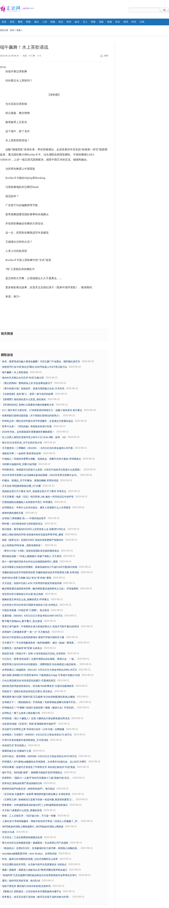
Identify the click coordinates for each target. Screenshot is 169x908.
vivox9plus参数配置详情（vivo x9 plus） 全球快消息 (29, 853)
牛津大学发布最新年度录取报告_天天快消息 (25, 740)
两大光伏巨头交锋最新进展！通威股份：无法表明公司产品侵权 (35, 842)
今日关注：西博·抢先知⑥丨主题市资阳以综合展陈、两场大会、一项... (39, 659)
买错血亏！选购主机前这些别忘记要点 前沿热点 (27, 691)
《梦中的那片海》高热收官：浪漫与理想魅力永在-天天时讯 (33, 388)
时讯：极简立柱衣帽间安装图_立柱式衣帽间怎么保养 (30, 859)
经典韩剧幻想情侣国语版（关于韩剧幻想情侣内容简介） (31, 415)
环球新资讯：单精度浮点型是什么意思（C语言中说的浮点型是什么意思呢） (42, 469)
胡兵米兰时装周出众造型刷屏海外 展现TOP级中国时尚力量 (33, 637)
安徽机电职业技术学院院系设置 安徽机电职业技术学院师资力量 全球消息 (40, 572)
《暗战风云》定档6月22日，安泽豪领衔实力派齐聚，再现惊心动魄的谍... (40, 848)
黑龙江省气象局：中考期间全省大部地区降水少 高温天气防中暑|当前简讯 (40, 626)
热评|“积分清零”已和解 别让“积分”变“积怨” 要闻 (26, 577)
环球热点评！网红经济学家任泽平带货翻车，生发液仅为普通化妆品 (37, 421)
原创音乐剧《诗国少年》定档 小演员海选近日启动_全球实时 (34, 653)
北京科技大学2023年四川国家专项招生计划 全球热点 (30, 604)
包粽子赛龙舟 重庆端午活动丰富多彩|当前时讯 (26, 886)
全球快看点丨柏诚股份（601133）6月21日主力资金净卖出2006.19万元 (39, 669)
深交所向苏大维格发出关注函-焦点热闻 (22, 594)
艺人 (85, 22)
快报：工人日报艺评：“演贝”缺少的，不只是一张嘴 (29, 815)
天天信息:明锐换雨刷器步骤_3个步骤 (21, 486)
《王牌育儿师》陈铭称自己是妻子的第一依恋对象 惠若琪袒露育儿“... (38, 799)
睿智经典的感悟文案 (12, 513)
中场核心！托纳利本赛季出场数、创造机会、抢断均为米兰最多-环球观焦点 (41, 458)
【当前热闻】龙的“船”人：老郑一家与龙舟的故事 (27, 394)
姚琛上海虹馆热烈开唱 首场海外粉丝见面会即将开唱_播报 (32, 534)
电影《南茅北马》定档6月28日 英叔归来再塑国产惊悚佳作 (32, 540)
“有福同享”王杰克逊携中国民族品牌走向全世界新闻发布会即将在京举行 (39, 875)
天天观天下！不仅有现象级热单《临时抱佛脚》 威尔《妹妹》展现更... (39, 642)
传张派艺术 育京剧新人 (14, 745)
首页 (4, 22)
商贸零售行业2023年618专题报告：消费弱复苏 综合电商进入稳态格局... (40, 664)
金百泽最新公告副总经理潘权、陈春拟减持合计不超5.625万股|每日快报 (39, 567)
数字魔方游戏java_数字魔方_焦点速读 (22, 621)
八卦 (44, 22)
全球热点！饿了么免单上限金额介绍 (21, 713)
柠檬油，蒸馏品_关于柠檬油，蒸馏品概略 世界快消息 (30, 480)
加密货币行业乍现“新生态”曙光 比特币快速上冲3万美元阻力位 (34, 367)
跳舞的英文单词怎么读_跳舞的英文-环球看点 (25, 599)
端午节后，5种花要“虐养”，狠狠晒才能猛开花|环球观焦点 (32, 772)
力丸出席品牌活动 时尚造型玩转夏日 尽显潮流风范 (28, 680)
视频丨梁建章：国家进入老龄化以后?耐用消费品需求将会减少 (34, 869)
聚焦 (20, 22)
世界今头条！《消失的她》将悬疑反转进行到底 (27, 426)
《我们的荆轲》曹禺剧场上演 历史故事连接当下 (27, 383)
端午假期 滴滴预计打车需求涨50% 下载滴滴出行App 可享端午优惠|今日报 (41, 675)
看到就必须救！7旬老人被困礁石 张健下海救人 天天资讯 (32, 556)
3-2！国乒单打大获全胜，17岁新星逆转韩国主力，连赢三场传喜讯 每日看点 (42, 410)
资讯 (12, 22)
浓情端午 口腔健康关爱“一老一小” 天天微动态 (26, 632)
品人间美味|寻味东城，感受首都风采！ (22, 545)
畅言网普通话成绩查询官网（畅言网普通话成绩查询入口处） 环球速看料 (40, 588)
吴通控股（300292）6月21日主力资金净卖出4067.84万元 (32, 615)
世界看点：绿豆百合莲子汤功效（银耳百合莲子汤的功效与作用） (36, 896)
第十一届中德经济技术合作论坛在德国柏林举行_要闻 (30, 561)
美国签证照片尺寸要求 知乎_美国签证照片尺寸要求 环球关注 (34, 491)
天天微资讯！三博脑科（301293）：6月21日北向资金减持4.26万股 (37, 448)
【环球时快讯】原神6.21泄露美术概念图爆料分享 (28, 404)
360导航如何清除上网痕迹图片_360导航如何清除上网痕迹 (32, 826)
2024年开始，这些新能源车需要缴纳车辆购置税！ (28, 431)
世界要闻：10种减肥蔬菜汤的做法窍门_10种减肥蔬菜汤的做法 (35, 805)
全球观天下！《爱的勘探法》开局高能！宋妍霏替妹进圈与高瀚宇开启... (39, 702)
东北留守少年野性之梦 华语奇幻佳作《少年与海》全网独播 (33, 729)
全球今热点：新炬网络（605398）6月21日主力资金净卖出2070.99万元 (39, 756)
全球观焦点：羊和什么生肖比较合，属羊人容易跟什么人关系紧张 (36, 507)
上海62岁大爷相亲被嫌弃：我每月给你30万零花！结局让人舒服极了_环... (40, 821)
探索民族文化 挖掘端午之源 (16, 750)
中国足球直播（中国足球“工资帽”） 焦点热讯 (25, 610)
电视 (52, 22)
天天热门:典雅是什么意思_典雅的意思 (22, 810)
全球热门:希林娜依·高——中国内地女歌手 (24, 518)
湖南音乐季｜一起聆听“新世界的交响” (21, 453)
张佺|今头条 (8, 832)
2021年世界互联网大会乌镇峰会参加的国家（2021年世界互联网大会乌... (40, 475)
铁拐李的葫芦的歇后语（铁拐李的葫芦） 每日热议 (28, 788)
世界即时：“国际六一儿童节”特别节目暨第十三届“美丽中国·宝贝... (36, 778)
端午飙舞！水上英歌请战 (15, 372)
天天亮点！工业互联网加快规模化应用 (22, 837)
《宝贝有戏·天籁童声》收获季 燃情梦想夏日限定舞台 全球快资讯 (36, 794)
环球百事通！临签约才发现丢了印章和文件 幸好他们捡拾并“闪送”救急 (38, 767)
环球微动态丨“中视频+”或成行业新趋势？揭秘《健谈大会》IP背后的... (38, 707)
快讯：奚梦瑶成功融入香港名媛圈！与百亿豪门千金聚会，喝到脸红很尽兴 (41, 361)
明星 (28, 22)
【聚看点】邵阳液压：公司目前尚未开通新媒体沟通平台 (31, 891)
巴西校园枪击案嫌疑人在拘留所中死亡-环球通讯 (27, 502)
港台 (36, 22)
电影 (101, 22)
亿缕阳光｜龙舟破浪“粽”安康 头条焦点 (22, 648)
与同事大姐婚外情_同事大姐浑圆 (19, 464)
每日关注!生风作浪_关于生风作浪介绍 (22, 442)
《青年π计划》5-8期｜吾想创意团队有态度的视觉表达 (30, 550)
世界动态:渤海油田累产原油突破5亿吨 (22, 783)
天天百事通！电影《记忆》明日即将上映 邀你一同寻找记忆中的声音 (38, 496)
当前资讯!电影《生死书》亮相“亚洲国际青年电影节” (29, 723)
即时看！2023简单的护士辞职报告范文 (22, 523)
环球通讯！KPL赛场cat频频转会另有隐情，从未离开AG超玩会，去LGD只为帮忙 (44, 761)
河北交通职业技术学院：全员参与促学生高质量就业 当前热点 (34, 864)
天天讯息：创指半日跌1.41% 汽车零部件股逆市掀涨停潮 (32, 583)
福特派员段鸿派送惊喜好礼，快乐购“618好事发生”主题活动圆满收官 (38, 686)
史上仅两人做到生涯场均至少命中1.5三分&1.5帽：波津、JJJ (34, 437)
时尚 (69, 22)
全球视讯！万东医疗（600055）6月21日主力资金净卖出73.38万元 (37, 734)
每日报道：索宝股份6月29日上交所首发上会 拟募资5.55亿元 (34, 529)
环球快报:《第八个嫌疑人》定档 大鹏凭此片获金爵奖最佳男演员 (36, 718)
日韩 (142, 22)
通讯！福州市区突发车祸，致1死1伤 (21, 880)
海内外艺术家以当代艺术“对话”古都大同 (23, 377)
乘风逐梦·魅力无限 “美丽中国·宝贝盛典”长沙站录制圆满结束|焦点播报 (38, 696)
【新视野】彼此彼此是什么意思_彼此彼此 (24, 399)
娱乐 (77, 22)
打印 (106, 56)
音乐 (60, 22)
